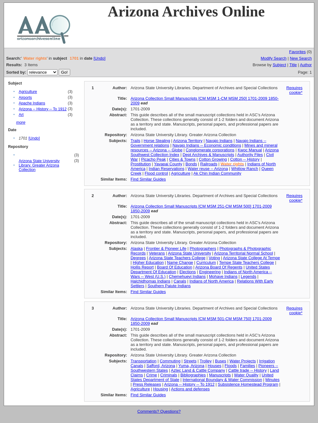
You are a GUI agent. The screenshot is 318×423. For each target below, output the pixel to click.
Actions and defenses (190, 389)
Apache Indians (32, 103)
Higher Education (148, 262)
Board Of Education (174, 267)
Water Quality (246, 375)
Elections (187, 271)
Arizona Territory (187, 140)
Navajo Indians (219, 140)
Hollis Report (141, 267)
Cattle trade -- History (247, 370)
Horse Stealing (156, 140)
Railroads (208, 164)
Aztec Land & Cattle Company (198, 370)
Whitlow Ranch (244, 168)
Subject (279, 64)
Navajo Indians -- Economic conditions (206, 145)
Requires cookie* (294, 90)
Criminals (168, 375)
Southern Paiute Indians (169, 285)
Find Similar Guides (148, 179)
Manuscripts (220, 375)
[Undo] (99, 58)
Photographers (203, 248)
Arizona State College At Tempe (251, 257)
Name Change (180, 262)
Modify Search (273, 58)
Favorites (297, 51)
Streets (190, 361)
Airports (25, 97)
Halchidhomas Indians (150, 281)
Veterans (157, 253)
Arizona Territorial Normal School (243, 253)
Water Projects (242, 361)
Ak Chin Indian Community (217, 173)
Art (21, 115)
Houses (214, 365)
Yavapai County (168, 164)
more (20, 122)
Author (306, 64)
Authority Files (250, 154)
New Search (301, 58)
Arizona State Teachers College (177, 257)
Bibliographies (193, 375)
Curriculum (206, 262)
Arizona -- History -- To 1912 (42, 109)
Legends (248, 276)
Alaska (136, 248)
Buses (220, 361)
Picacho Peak (153, 159)
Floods (231, 365)
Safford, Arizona (161, 365)
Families (247, 365)
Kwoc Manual (250, 150)
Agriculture (28, 92)
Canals (180, 281)
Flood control (156, 173)
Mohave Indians (223, 276)
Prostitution (140, 164)
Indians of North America (211, 281)
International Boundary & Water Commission (222, 379)
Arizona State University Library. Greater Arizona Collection (39, 165)
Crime (151, 375)
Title (293, 64)
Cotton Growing (213, 159)
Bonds (191, 164)
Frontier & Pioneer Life (166, 248)
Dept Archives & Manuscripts (208, 154)
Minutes (273, 379)
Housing (160, 389)
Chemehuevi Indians (187, 276)
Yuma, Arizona (191, 365)
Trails (135, 140)
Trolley (206, 361)
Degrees (138, 257)
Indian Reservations (166, 168)
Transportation (143, 361)
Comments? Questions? (158, 411)
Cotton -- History (245, 159)
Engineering (209, 271)
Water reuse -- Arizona (208, 168)
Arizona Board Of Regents (219, 267)
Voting (214, 257)
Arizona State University (189, 253)
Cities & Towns (182, 159)
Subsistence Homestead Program (248, 384)
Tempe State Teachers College (246, 262)
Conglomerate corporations (210, 150)
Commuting (170, 361)
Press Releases (147, 384)
